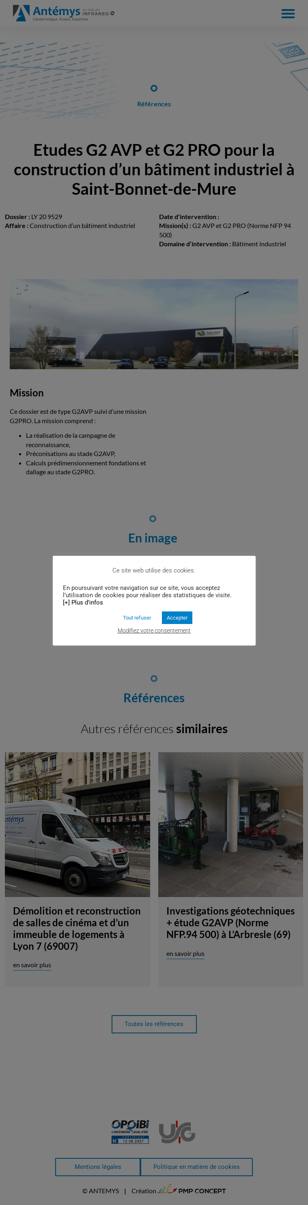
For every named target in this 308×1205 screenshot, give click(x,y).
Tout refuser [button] (137, 618)
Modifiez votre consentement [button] (154, 630)
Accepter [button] (177, 618)
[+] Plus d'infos (83, 602)
